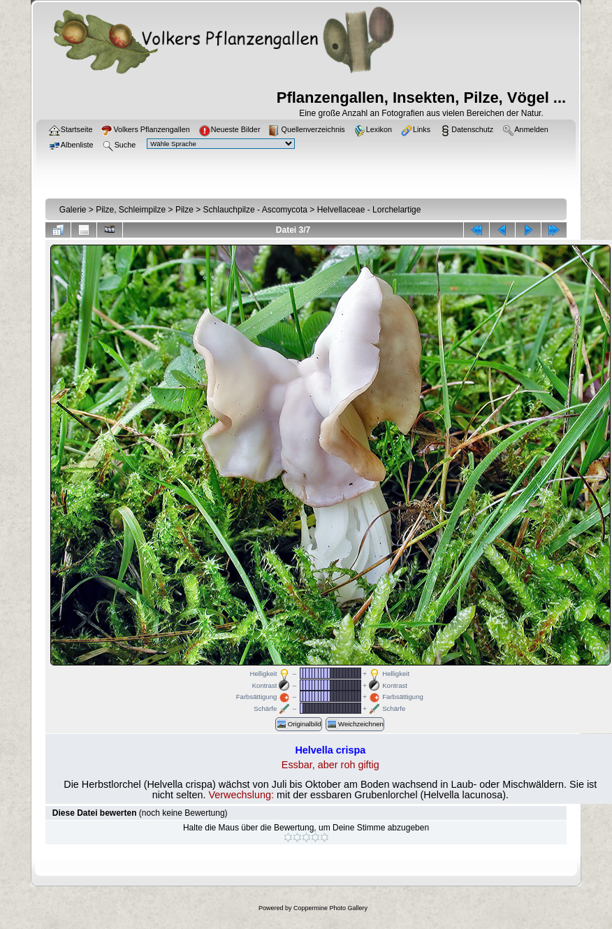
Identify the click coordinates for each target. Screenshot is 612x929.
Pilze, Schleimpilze (131, 210)
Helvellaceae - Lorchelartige (369, 210)
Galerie (73, 210)
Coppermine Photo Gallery (330, 908)
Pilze (184, 210)
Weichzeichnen (355, 724)
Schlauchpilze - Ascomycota (255, 210)
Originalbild (298, 724)
